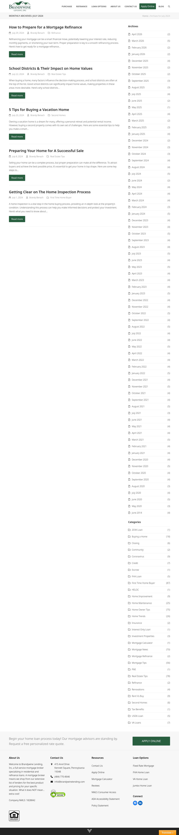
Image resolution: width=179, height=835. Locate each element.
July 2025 (136, 94)
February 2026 (139, 47)
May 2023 (137, 266)
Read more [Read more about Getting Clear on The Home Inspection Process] (17, 219)
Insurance (137, 622)
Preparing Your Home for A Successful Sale (46, 150)
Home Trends (138, 616)
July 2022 (136, 333)
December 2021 (140, 379)
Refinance (56, 32)
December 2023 (140, 220)
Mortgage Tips (139, 662)
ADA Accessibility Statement (106, 799)
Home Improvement (142, 596)
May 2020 (137, 506)
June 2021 (137, 419)
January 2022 (138, 373)
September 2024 (140, 160)
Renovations (138, 689)
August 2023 (138, 247)
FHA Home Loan (141, 772)
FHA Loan (136, 576)
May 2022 (137, 346)
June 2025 (137, 100)
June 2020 (137, 499)
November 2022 (140, 306)
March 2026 (138, 40)
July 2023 (136, 253)
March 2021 (138, 439)
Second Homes (58, 115)
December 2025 (140, 60)
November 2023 (140, 226)
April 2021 (137, 432)
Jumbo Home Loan (142, 785)
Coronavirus (138, 556)
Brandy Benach (37, 32)
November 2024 (140, 147)
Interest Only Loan (141, 629)
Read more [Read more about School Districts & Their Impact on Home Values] (17, 95)
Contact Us (97, 765)
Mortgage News (140, 649)
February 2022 (139, 366)
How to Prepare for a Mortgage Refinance (45, 27)
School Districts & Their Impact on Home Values (50, 68)
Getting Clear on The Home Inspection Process (50, 191)
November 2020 (140, 466)
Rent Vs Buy (138, 696)
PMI (134, 669)
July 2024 (136, 173)
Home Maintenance (142, 603)
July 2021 (136, 413)
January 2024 (138, 213)
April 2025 (137, 114)
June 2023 (137, 260)
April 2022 (137, 353)
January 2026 (138, 54)
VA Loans (136, 722)
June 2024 (137, 180)
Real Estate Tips (58, 74)
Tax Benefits (138, 709)
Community (137, 549)
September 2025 (140, 80)
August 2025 (138, 87)
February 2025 (139, 127)
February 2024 (139, 207)
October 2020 (139, 472)
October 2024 (139, 153)
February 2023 (139, 286)
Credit (135, 563)
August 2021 (138, 406)
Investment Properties (143, 636)
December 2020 (140, 459)
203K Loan (137, 529)
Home (145, 15)
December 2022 (140, 300)
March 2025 (138, 120)
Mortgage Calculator (142, 642)
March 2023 (138, 280)
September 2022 (140, 320)
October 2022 (139, 313)
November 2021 (140, 386)
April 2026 (137, 34)
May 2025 (137, 107)
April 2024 (137, 193)
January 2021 (138, 453)
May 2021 (137, 426)
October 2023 (139, 233)
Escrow (135, 569)
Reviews (96, 785)
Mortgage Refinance (142, 656)
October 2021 (139, 393)
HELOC (135, 589)
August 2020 (138, 486)
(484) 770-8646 (62, 776)
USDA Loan (137, 715)
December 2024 (140, 140)
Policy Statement (100, 805)
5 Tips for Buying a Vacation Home (39, 109)
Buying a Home (139, 536)
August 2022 (138, 326)
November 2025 (140, 67)
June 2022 (137, 339)
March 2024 (138, 200)
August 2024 (138, 167)
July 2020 (136, 492)
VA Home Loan (140, 779)
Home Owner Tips (141, 609)
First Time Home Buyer (60, 197)
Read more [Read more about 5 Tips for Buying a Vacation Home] (17, 136)
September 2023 (140, 240)
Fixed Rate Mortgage (143, 765)
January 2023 (138, 293)
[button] (169, 6)
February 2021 (139, 446)
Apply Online (98, 772)
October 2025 (139, 74)
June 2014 (137, 512)
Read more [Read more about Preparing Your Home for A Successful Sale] (17, 177)
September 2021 (140, 399)
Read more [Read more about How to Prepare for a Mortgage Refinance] (17, 54)
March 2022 (138, 359)
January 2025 (138, 133)
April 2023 (137, 273)
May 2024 (137, 187)
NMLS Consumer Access (104, 792)
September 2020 (140, 479)
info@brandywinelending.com (70, 781)
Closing (135, 543)
